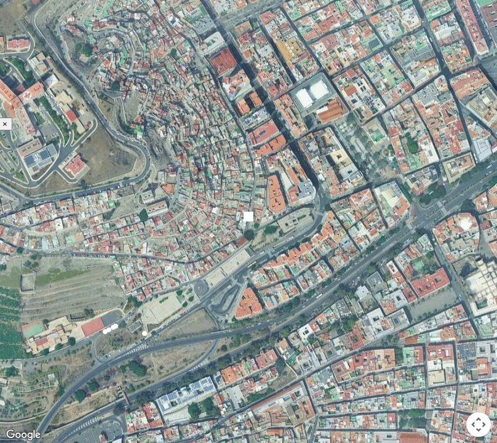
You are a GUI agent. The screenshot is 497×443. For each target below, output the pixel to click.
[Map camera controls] (478, 424)
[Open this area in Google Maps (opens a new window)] (23, 435)
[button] (105, 331)
